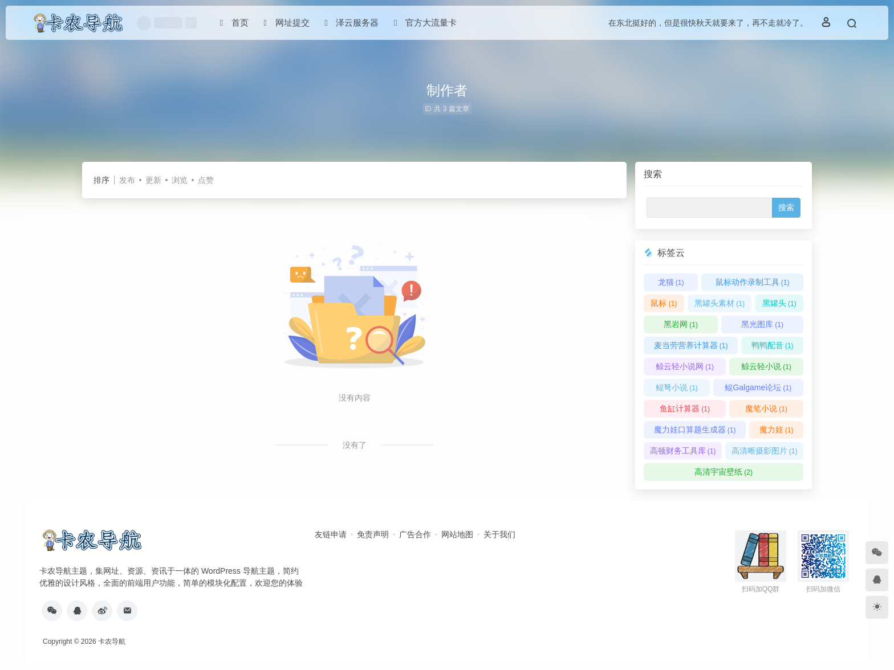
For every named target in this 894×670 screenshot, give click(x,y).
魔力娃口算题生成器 (695, 429)
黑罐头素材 (719, 303)
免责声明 (373, 534)
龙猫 (671, 282)
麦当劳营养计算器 (691, 345)
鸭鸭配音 (772, 345)
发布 (127, 180)
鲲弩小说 (677, 387)
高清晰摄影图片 (765, 450)
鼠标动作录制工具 (753, 282)
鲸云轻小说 (766, 366)
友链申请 (331, 534)
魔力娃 (776, 429)
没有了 (355, 445)
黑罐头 (779, 303)
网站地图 (457, 534)
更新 (153, 180)
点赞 (206, 180)
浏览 (180, 180)
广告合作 (415, 534)
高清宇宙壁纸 (723, 471)
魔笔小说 (766, 408)
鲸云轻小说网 (685, 366)
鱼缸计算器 (685, 408)
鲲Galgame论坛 (758, 387)
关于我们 (499, 534)
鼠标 (664, 303)
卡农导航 (111, 642)
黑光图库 (762, 324)
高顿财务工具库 (683, 450)
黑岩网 (681, 324)
